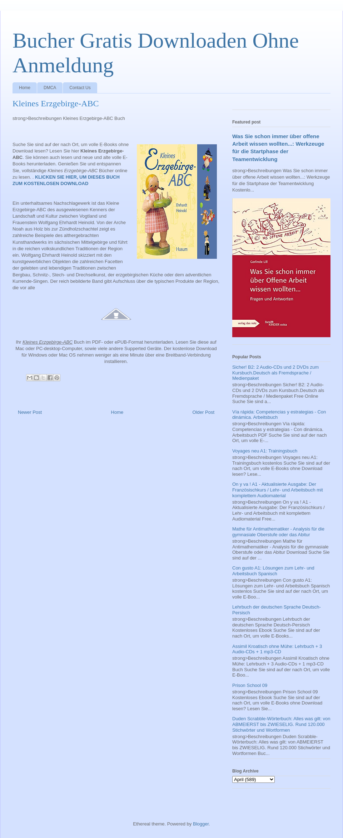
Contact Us (79, 87)
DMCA (50, 87)
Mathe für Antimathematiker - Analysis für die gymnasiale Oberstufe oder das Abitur (278, 531)
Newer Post (30, 412)
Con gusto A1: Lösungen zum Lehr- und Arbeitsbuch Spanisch (273, 570)
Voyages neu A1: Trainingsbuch (264, 451)
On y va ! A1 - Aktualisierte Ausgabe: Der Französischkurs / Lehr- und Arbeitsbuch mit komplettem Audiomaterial (277, 489)
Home (24, 87)
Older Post (203, 412)
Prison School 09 (249, 685)
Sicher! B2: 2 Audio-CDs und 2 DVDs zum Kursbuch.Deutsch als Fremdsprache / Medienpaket (275, 372)
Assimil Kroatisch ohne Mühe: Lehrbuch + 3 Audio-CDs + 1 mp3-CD (277, 649)
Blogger (201, 824)
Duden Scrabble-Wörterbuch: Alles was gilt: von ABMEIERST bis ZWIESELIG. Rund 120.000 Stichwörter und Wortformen (281, 724)
